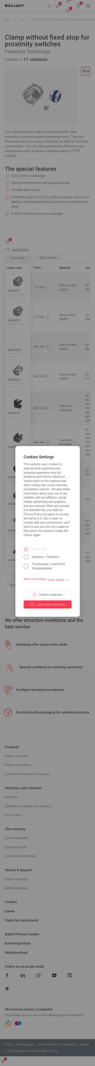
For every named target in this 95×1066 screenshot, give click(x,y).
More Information (35, 579)
